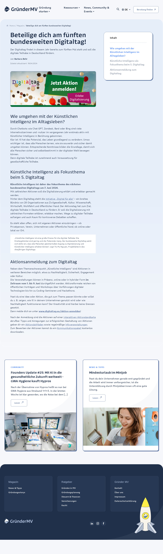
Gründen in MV (68, 488)
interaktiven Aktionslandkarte (80, 317)
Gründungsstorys (16, 492)
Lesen (17, 402)
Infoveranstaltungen (76, 324)
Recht (64, 505)
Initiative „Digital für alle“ (59, 198)
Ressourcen (71, 7)
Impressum (120, 496)
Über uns (119, 492)
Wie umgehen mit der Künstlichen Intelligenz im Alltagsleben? (124, 52)
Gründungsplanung (70, 492)
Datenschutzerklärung (125, 501)
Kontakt (118, 488)
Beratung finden (145, 9)
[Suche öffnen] (119, 10)
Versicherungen (68, 501)
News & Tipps (15, 488)
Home (10, 25)
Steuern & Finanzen (70, 496)
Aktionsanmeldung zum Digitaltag (123, 71)
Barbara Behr (20, 58)
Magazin (20, 25)
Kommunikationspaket (69, 328)
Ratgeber (66, 482)
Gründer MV (122, 482)
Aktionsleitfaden (34, 324)
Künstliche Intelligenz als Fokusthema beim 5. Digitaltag (127, 62)
